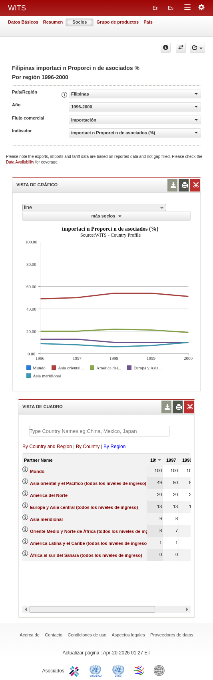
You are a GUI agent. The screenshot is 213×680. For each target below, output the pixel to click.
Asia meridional (46, 519)
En (156, 8)
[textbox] (99, 431)
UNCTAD (97, 670)
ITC (76, 670)
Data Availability (20, 162)
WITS (17, 8)
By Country (88, 446)
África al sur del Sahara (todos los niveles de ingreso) (86, 555)
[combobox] (94, 207)
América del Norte (49, 495)
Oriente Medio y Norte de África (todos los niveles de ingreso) (94, 531)
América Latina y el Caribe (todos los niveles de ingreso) (89, 543)
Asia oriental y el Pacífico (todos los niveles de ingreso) (88, 483)
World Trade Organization (139, 670)
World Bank (161, 670)
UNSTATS (118, 670)
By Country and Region (47, 446)
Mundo (37, 471)
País (148, 22)
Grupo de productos (117, 22)
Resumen (53, 22)
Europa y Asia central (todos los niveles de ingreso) (84, 507)
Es (170, 8)
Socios (79, 22)
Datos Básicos (23, 22)
